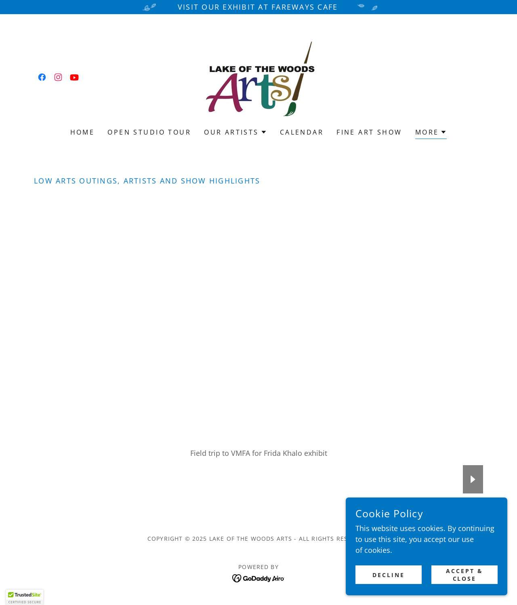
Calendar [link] (302, 132)
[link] (42, 77)
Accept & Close (464, 574)
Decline (388, 575)
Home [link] (82, 132)
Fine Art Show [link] (369, 132)
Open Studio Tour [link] (149, 132)
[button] (235, 132)
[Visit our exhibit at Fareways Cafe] (258, 7)
